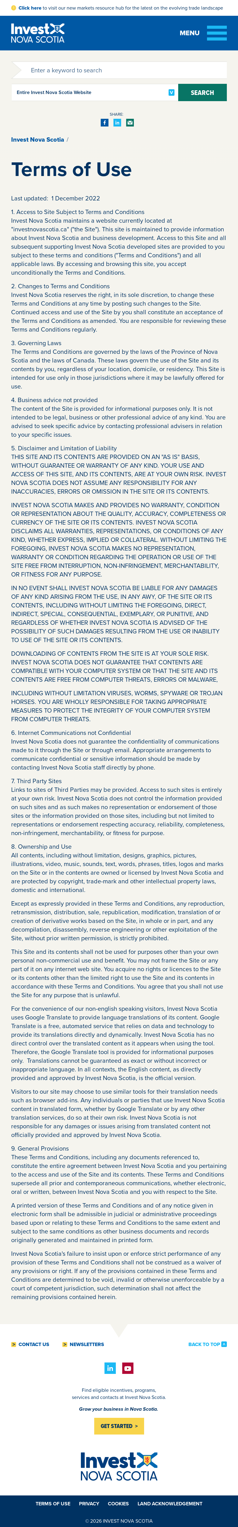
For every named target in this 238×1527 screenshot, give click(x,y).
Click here (30, 7)
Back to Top (204, 1344)
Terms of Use (53, 1503)
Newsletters (87, 1344)
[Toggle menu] (203, 33)
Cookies (118, 1503)
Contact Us (34, 1344)
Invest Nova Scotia (37, 139)
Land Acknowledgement (170, 1503)
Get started (117, 1426)
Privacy (89, 1503)
